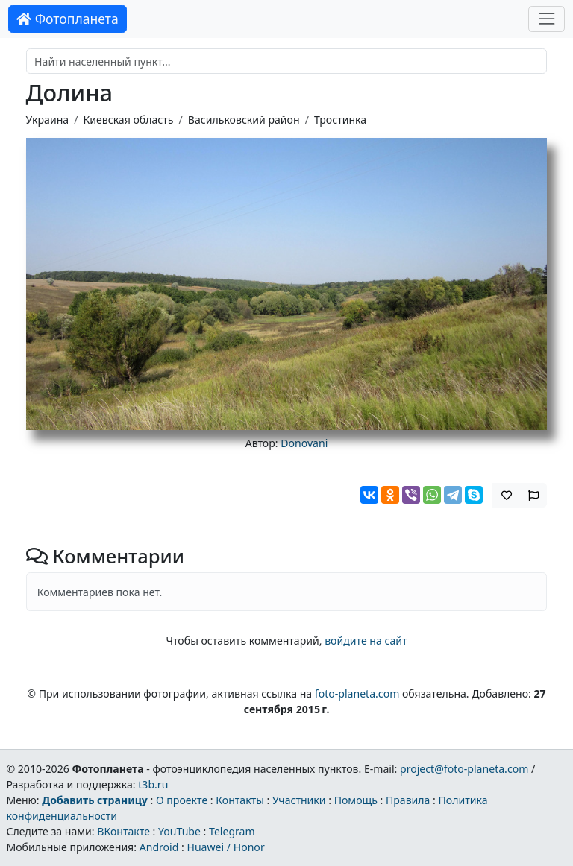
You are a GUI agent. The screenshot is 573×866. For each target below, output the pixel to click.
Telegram (232, 831)
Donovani (304, 443)
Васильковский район (244, 120)
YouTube (179, 831)
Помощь (356, 800)
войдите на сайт (366, 640)
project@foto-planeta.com (464, 769)
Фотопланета (67, 19)
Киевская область (128, 120)
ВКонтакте (123, 831)
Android (159, 847)
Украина (47, 120)
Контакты (240, 800)
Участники (299, 800)
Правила (408, 800)
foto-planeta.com (357, 693)
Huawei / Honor (225, 847)
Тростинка (340, 120)
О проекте (181, 800)
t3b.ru (153, 784)
